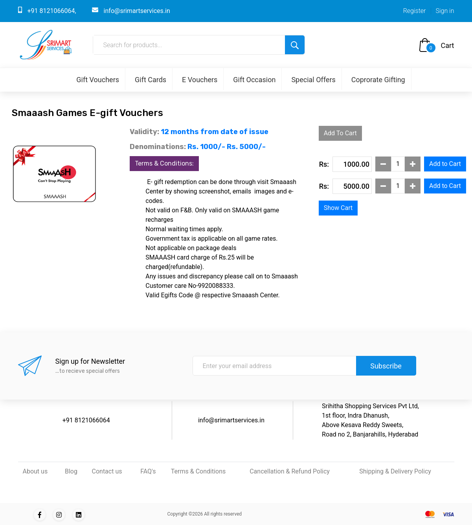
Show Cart (338, 208)
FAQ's (148, 471)
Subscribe (386, 366)
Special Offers (313, 80)
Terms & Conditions (198, 471)
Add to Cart (445, 164)
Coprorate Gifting (378, 80)
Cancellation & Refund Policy (290, 471)
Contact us (107, 471)
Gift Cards (150, 80)
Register (414, 11)
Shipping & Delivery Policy (395, 471)
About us (35, 471)
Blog (71, 471)
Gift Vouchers (97, 80)
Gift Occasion (254, 80)
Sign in (444, 11)
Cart (447, 45)
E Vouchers (199, 80)
